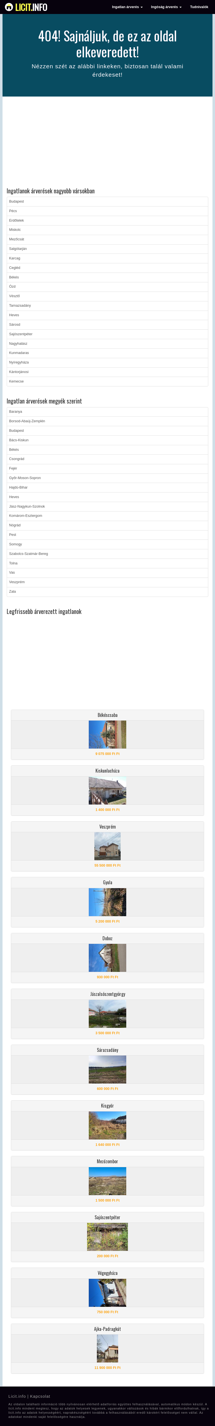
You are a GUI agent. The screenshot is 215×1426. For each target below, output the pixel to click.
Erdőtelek (16, 220)
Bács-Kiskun (19, 440)
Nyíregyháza (19, 362)
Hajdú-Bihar (18, 487)
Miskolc (15, 230)
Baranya (15, 412)
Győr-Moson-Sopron (25, 478)
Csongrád (16, 459)
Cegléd (14, 268)
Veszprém (17, 582)
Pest (12, 535)
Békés (14, 277)
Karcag (14, 258)
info (31, 7)
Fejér (13, 468)
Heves (14, 315)
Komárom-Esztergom (25, 516)
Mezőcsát (16, 239)
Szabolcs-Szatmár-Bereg (28, 554)
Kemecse (16, 381)
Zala (12, 592)
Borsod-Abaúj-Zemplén (27, 421)
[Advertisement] (107, 143)
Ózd (12, 287)
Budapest (16, 201)
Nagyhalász (18, 344)
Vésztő (14, 296)
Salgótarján (18, 249)
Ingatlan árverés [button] (127, 7)
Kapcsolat (40, 1396)
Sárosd (14, 325)
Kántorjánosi (19, 372)
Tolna (13, 563)
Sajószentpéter (20, 334)
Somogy (15, 544)
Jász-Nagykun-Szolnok (27, 506)
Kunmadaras (19, 353)
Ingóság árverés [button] (166, 7)
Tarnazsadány (20, 306)
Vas (12, 572)
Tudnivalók (199, 7)
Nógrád (15, 525)
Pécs (13, 211)
